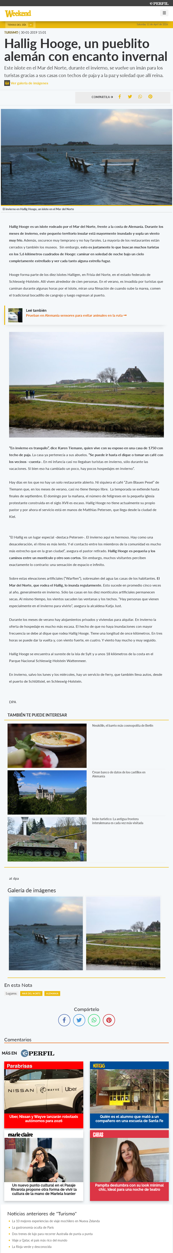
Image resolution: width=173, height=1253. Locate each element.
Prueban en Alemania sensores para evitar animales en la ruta (74, 315)
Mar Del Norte (31, 993)
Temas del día (20, 24)
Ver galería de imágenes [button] (26, 83)
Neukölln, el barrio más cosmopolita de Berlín (122, 725)
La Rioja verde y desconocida (32, 1247)
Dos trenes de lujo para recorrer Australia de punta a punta (52, 1234)
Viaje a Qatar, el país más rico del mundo (39, 1240)
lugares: (11, 993)
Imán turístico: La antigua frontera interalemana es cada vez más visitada (117, 821)
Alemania (52, 993)
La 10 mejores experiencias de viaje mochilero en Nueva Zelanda (56, 1221)
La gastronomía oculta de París (33, 1227)
